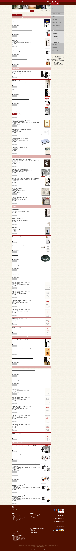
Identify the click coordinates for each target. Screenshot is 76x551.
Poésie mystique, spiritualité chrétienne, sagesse (20, 518)
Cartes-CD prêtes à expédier (35, 517)
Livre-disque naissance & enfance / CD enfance (37, 515)
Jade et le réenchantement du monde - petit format (22, 29)
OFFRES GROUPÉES (56, 42)
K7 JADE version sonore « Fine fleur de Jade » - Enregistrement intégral (25, 178)
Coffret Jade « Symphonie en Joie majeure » (20, 98)
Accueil (13, 1)
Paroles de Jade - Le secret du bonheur (19, 197)
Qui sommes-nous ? (55, 545)
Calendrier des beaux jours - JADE (18, 236)
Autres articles (33, 530)
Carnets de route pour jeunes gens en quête (19, 538)
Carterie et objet (55, 36)
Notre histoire (17, 1)
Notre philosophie (23, 1)
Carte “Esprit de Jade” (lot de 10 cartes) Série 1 (21, 282)
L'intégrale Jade (15, 475)
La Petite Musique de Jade (17, 188)
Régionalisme (33, 524)
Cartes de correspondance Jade (18, 245)
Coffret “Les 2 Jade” (16, 80)
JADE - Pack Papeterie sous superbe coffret (20, 138)
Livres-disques (55, 11)
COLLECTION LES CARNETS (17, 535)
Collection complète (16, 536)
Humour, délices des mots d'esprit (18, 520)
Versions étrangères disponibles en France (58, 39)
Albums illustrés (15, 521)
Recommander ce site (41, 545)
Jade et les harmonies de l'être (18, 49)
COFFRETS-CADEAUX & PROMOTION (37, 528)
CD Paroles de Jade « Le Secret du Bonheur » (20, 169)
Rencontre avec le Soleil (16, 20)
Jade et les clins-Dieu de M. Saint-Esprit (19, 58)
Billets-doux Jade (15, 209)
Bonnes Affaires (55, 50)
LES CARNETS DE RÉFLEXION (60, 524)
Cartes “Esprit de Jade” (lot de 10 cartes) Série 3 (21, 300)
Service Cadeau (36, 545)
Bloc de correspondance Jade (17, 218)
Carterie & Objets (56, 13)
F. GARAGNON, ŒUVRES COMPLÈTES (59, 518)
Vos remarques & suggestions (49, 545)
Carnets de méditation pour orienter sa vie (19, 539)
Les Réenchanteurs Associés (37, 1)
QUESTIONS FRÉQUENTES (60, 526)
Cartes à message (55, 40)
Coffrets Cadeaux (56, 25)
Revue (14, 523)
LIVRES (13, 513)
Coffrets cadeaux (55, 33)
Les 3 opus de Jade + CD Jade (17, 454)
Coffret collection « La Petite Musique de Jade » (21, 120)
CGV (41, 10)
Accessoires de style (56, 19)
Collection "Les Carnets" (57, 22)
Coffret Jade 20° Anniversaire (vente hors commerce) (22, 129)
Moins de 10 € (33, 535)
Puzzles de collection (34, 525)
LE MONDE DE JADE (16, 526)
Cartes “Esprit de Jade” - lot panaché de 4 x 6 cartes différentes (24, 273)
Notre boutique (29, 1)
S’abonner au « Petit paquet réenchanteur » (38, 546)
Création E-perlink (43, 549)
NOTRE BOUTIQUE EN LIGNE (60, 520)
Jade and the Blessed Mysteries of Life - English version (22, 339)
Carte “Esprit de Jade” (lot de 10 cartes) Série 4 (21, 309)
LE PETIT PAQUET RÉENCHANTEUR (59, 523)
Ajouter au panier (16, 25)
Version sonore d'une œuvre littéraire (36, 514)
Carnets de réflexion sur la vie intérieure (18, 537)
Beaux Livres (15, 522)
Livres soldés (33, 536)
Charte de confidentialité (31, 545)
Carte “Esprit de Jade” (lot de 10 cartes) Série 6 (21, 327)
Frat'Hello (54, 44)
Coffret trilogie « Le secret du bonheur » (19, 147)
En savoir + (15, 27)
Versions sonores (15, 529)
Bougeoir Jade (15, 227)
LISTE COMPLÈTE (55, 30)
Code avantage (33, 533)
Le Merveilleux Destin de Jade (17, 108)
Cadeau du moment (33, 534)
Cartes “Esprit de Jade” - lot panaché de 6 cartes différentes (23, 264)
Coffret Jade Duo (15, 89)
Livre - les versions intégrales (57, 31)
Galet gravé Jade (15, 254)
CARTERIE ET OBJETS (34, 519)
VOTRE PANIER (48, 10)
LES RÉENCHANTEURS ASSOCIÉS (59, 521)
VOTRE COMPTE (44, 10)
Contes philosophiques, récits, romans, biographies (20, 517)
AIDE (39, 10)
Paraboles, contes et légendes (17, 519)
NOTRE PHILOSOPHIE (61, 515)
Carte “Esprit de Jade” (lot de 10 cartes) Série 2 (21, 291)
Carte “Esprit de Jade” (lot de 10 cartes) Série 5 (21, 318)
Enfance (54, 16)
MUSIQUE (32, 513)
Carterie (32, 523)
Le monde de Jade (55, 28)
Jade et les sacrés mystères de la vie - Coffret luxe (21, 71)
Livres (53, 8)
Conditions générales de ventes (23, 545)
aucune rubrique (15, 514)
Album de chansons (33, 516)
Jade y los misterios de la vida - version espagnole (21, 348)
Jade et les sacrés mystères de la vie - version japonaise (22, 357)
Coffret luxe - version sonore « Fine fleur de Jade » (21, 159)
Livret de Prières (15, 540)
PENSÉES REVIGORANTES (56, 47)
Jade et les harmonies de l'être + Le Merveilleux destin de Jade (24, 445)
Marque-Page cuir (33, 526)
